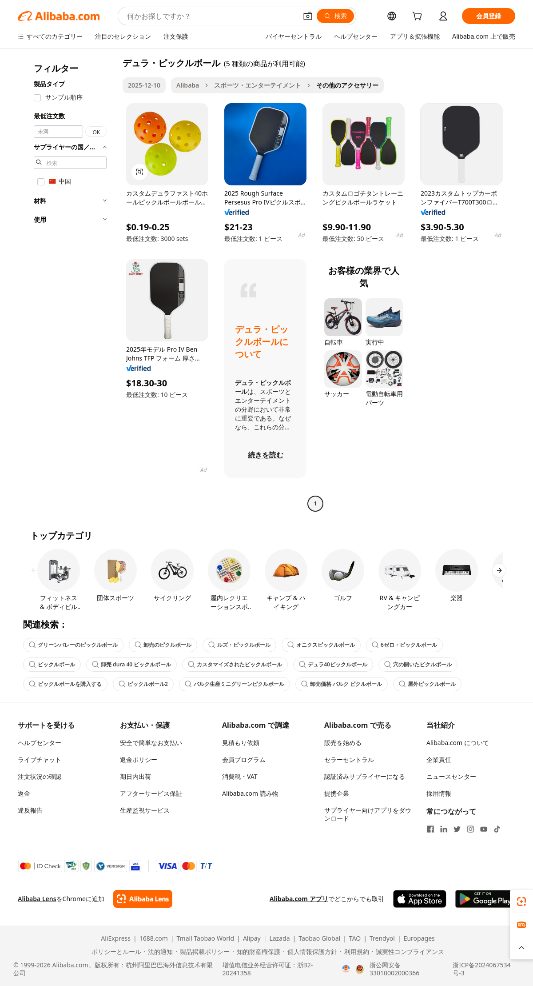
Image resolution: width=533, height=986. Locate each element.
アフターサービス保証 (151, 793)
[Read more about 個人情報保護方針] (310, 952)
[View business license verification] (346, 969)
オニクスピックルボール (321, 645)
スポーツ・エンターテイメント (257, 85)
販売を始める (343, 742)
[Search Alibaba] (211, 16)
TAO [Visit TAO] (355, 938)
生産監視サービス (145, 810)
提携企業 (336, 793)
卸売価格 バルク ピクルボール (341, 684)
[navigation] (67, 284)
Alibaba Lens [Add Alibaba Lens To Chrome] (37, 898)
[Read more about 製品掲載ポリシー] (202, 952)
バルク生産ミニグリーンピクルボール (234, 684)
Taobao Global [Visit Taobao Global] (319, 938)
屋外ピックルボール (427, 684)
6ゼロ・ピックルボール (404, 645)
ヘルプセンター (39, 742)
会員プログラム (244, 759)
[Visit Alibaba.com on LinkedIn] (444, 829)
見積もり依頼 (240, 742)
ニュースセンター (451, 776)
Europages (419, 938)
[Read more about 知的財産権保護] (256, 952)
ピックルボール (52, 664)
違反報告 (30, 810)
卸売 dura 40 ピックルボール (131, 664)
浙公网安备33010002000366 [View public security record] (394, 969)
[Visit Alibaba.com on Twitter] (457, 829)
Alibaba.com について (457, 742)
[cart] (419, 17)
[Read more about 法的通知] (158, 952)
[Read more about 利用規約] (354, 952)
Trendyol (382, 938)
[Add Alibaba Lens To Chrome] (142, 899)
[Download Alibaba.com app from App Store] (419, 899)
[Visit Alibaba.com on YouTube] (484, 829)
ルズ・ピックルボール (239, 645)
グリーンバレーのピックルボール (73, 645)
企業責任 (438, 759)
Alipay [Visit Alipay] (252, 938)
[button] (307, 16)
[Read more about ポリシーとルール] (115, 952)
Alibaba (187, 85)
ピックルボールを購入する (65, 684)
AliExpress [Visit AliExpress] (116, 938)
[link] (521, 901)
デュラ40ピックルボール (333, 664)
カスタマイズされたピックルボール (235, 664)
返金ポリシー (138, 759)
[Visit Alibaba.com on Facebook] (430, 829)
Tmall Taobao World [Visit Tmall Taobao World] (206, 938)
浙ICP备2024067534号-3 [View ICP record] (481, 969)
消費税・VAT (240, 776)
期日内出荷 (135, 776)
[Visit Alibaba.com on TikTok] (497, 829)
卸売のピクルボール (163, 645)
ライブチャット (39, 759)
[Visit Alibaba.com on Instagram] (470, 829)
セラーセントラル (349, 759)
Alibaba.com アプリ (299, 898)
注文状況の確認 (39, 776)
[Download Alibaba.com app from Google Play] (485, 899)
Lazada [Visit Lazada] (279, 938)
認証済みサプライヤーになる (364, 776)
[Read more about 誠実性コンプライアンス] (408, 952)
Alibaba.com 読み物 (250, 793)
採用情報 (438, 793)
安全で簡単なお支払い (151, 742)
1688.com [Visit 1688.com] (153, 938)
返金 (24, 793)
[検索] (335, 16)
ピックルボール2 (143, 684)
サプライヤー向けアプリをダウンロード (367, 814)
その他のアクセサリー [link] (347, 85)
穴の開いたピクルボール (418, 664)
